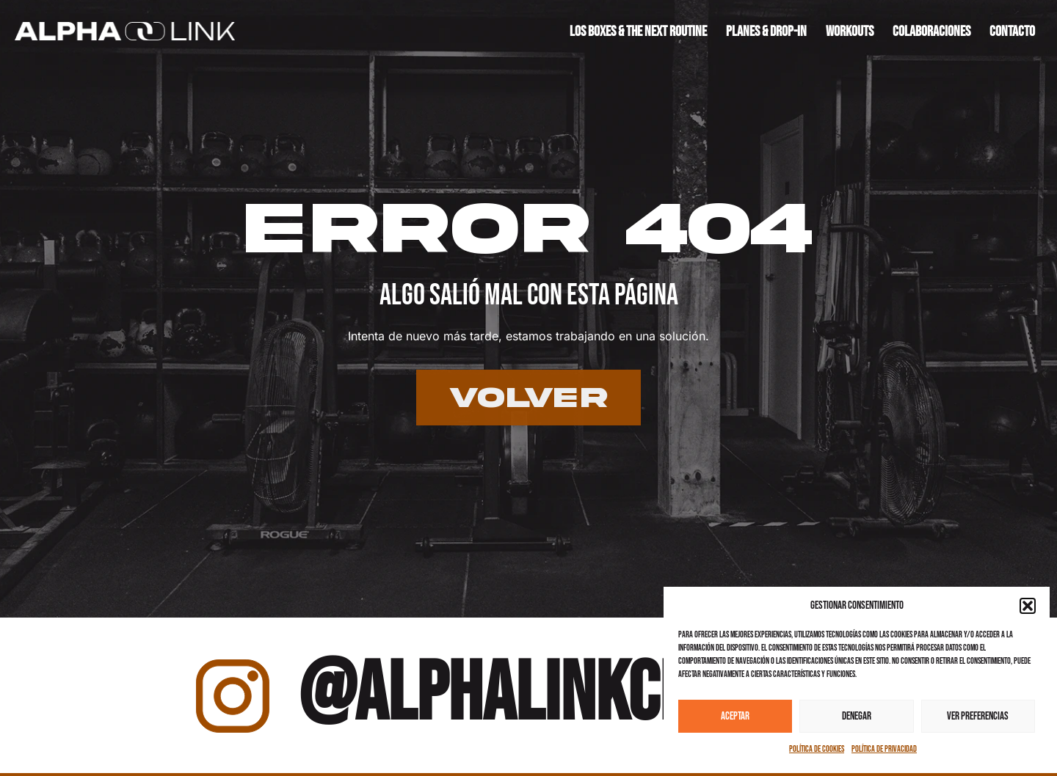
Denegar (856, 716)
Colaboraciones (931, 31)
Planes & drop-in (766, 31)
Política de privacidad (884, 749)
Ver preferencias (978, 716)
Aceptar (735, 716)
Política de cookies (816, 749)
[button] (1027, 606)
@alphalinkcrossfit (580, 694)
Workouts (849, 31)
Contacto (1012, 31)
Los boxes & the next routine (638, 31)
